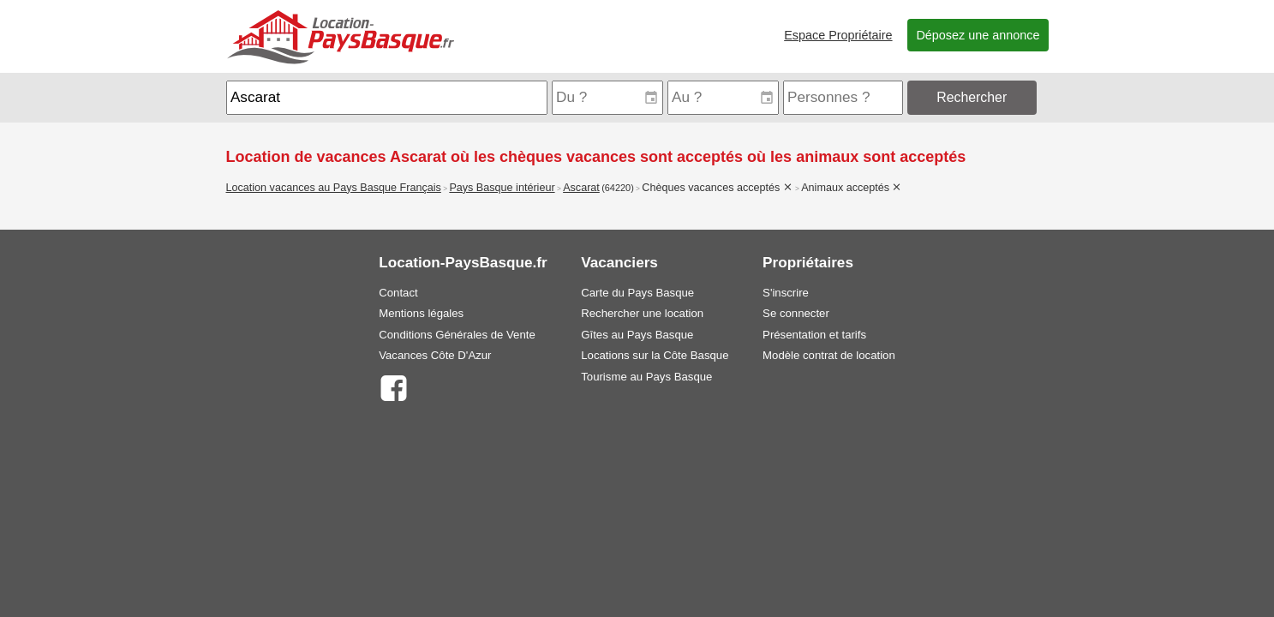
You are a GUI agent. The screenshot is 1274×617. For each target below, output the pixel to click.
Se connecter (796, 313)
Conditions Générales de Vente (457, 334)
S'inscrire (786, 292)
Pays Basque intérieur (501, 188)
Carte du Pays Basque (637, 292)
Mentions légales (421, 313)
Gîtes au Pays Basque (637, 334)
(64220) (617, 188)
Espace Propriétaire (838, 35)
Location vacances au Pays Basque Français (333, 188)
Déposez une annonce (977, 35)
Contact (398, 292)
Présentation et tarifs (814, 334)
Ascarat (581, 188)
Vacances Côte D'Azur (435, 355)
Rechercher (971, 97)
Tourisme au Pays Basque (646, 376)
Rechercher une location (642, 313)
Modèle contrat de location (829, 355)
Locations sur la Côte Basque (654, 355)
